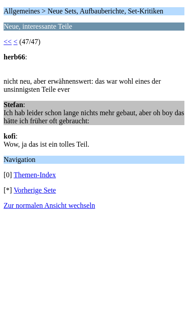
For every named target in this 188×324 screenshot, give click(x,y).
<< (8, 41)
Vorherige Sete (34, 190)
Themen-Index (34, 175)
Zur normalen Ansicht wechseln (49, 205)
